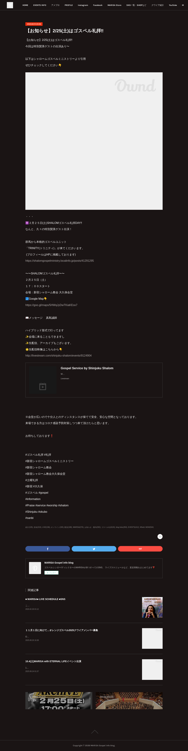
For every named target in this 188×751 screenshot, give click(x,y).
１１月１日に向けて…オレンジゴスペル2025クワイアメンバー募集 (61, 630)
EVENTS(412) (133, 527)
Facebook (118, 5)
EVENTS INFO (60, 5)
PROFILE (90, 5)
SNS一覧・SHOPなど (157, 5)
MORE (175, 5)
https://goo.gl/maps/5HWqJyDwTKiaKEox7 (51, 305)
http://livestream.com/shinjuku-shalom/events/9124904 (58, 355)
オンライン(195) (57, 527)
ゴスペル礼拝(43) (108, 527)
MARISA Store (135, 5)
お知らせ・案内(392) (93, 527)
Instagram (104, 5)
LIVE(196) (46, 527)
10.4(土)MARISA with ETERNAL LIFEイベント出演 (53, 661)
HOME (46, 5)
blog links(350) (121, 527)
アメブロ (76, 5)
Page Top (94, 732)
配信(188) (68, 527)
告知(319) (37, 527)
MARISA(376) (78, 527)
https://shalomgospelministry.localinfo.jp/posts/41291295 (59, 260)
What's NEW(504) (147, 527)
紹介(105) (29, 527)
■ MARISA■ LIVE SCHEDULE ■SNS (45, 599)
